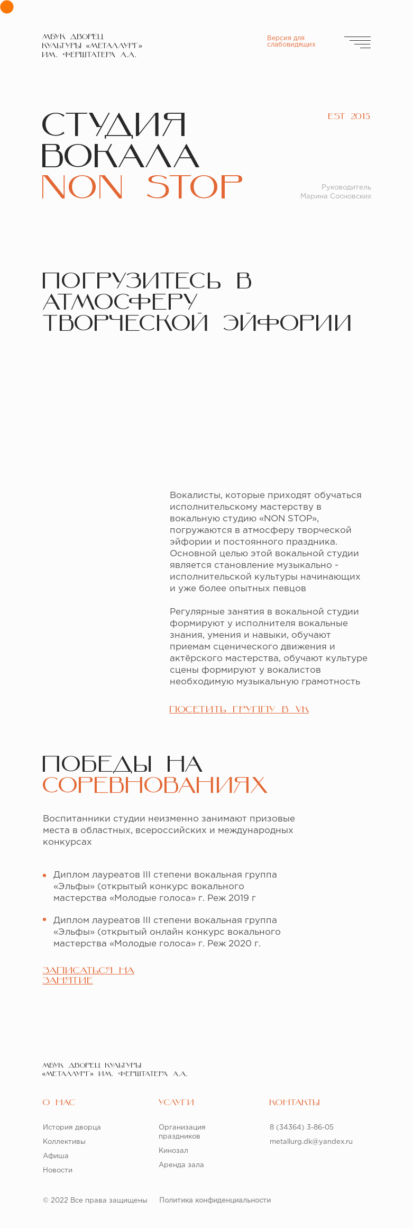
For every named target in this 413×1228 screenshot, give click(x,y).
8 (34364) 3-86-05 (302, 1128)
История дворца (72, 1128)
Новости (57, 1170)
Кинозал (173, 1151)
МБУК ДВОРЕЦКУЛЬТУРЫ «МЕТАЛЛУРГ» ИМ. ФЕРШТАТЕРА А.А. (92, 46)
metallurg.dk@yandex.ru (311, 1142)
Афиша (56, 1156)
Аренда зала (181, 1165)
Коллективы (64, 1142)
